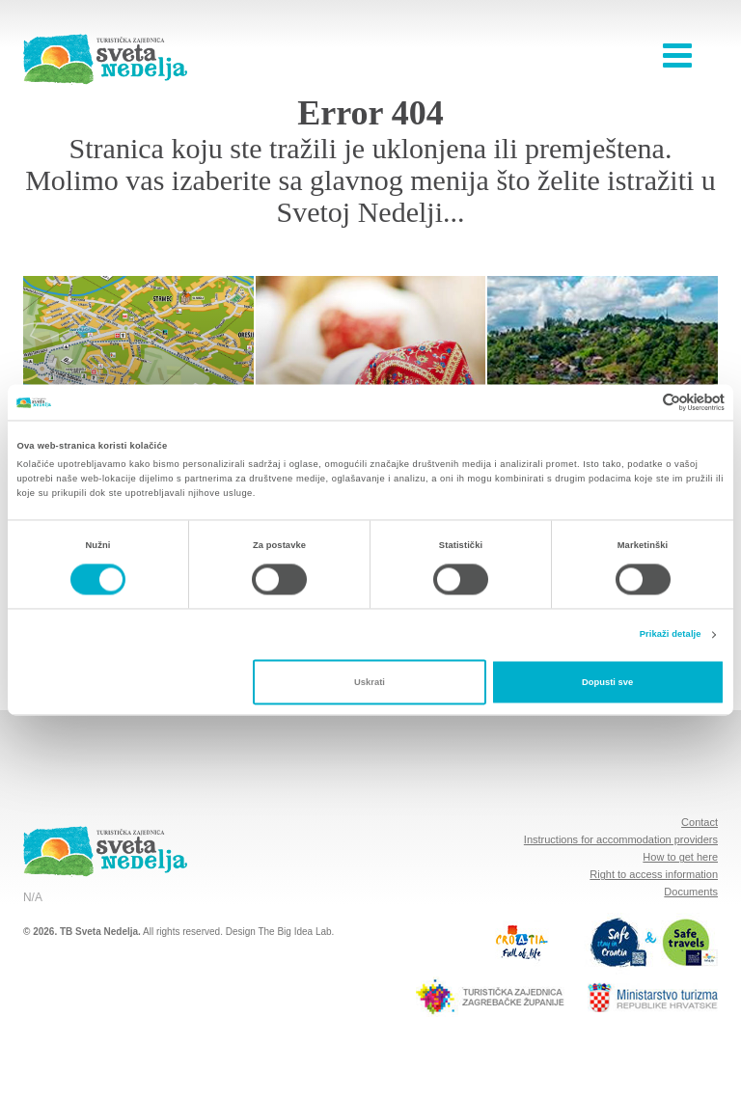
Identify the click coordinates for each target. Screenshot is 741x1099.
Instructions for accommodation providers (621, 839)
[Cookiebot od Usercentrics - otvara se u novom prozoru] (640, 402)
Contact (699, 822)
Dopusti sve (607, 682)
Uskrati (369, 682)
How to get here (680, 857)
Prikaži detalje (670, 635)
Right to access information (654, 874)
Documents (691, 891)
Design (241, 931)
